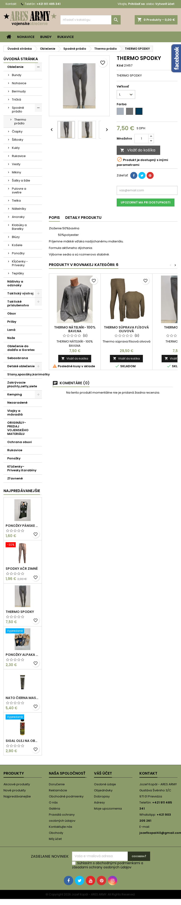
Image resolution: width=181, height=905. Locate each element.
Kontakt (11, 4)
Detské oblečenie (21, 366)
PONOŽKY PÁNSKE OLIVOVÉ (23, 526)
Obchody (56, 833)
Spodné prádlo (18, 109)
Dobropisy (102, 796)
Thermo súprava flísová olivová (126, 329)
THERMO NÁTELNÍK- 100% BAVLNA (75, 329)
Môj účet (55, 839)
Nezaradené (17, 402)
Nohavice (25, 37)
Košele (17, 245)
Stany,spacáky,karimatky (24, 374)
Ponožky (18, 253)
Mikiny (16, 172)
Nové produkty (15, 790)
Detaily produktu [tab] (83, 217)
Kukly (16, 148)
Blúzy (16, 237)
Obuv (11, 313)
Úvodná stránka (21, 59)
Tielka (16, 200)
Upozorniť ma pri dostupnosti (145, 202)
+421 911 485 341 (48, 4)
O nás (53, 802)
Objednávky (103, 790)
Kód (120, 65)
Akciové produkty (17, 784)
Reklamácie (58, 790)
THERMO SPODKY (20, 612)
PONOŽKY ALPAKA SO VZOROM (23, 655)
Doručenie (57, 784)
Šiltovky (17, 139)
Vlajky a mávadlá (15, 413)
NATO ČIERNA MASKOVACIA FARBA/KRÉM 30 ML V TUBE (23, 698)
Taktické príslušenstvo (18, 303)
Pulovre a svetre (19, 190)
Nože (11, 338)
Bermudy (19, 91)
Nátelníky (19, 208)
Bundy (45, 37)
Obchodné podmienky (66, 796)
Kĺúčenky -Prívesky (20, 263)
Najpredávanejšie (22, 490)
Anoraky (18, 217)
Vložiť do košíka (137, 150)
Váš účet (103, 773)
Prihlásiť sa (136, 4)
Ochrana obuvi (19, 442)
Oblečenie (15, 67)
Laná (11, 330)
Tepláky (18, 273)
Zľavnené (15, 478)
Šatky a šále (21, 180)
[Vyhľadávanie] (90, 19)
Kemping (14, 394)
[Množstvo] (141, 138)
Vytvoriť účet (164, 4)
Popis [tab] (54, 217)
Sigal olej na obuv (23, 741)
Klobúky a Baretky (19, 227)
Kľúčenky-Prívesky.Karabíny (21, 468)
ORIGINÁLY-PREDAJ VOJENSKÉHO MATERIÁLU (18, 428)
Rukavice (65, 37)
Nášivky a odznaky (15, 283)
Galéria (54, 808)
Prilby (11, 321)
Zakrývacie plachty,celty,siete (22, 384)
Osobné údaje (105, 784)
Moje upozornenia (108, 808)
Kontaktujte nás (60, 827)
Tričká (16, 99)
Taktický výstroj (20, 293)
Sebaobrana (17, 358)
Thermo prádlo (20, 121)
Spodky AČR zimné (22, 568)
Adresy (99, 802)
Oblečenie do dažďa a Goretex (21, 348)
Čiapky (17, 131)
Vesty (16, 164)
